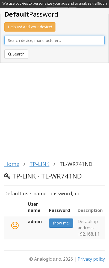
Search (16, 54)
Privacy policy (91, 259)
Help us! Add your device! (30, 26)
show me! (61, 223)
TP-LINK (39, 164)
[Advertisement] (54, 113)
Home (11, 164)
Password (31, 14)
